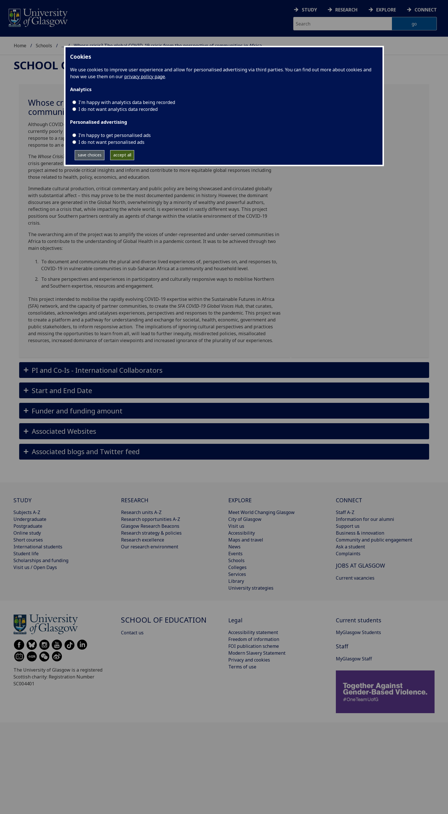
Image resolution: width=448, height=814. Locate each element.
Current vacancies (355, 578)
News (234, 547)
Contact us (132, 632)
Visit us (236, 526)
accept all (122, 155)
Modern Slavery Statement (257, 653)
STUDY (22, 500)
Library (236, 581)
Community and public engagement (374, 540)
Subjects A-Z (26, 512)
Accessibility (241, 533)
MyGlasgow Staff (354, 659)
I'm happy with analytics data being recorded (126, 102)
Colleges (237, 567)
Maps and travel (245, 540)
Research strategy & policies (151, 533)
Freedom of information (253, 639)
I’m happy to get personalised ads (114, 135)
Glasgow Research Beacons (150, 526)
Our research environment (149, 547)
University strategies (250, 588)
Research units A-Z (141, 512)
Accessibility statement (253, 632)
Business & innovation (360, 533)
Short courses (28, 540)
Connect (426, 10)
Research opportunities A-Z (150, 519)
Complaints (348, 553)
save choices (90, 155)
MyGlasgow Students (358, 632)
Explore (386, 10)
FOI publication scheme (253, 646)
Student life (26, 553)
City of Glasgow (244, 519)
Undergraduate (29, 519)
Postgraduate (27, 526)
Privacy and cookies (249, 660)
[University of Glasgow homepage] (37, 17)
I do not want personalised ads (111, 142)
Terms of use (242, 667)
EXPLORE (240, 500)
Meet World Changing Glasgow (261, 512)
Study (309, 10)
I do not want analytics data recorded (118, 109)
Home (20, 42)
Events (235, 553)
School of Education (82, 42)
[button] (224, 370)
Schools (44, 42)
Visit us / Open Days (35, 567)
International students (37, 547)
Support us (348, 526)
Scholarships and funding (40, 560)
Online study (27, 533)
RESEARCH (134, 500)
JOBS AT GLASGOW (360, 565)
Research (346, 10)
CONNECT (349, 500)
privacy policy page (144, 76)
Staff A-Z (345, 512)
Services (237, 574)
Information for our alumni (365, 519)
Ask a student (350, 547)
